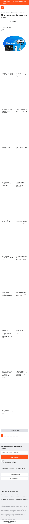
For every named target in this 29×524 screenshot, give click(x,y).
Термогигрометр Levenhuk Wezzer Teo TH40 (21, 147)
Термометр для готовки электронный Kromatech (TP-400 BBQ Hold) (21, 373)
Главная (3, 12)
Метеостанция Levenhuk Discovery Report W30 (6, 147)
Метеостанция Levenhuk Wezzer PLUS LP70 (7, 258)
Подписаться (14, 457)
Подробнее (9, 522)
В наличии (5, 29)
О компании (4, 491)
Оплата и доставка (13, 491)
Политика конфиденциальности (8, 519)
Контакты (24, 496)
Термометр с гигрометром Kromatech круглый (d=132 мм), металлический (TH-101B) (6, 334)
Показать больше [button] (14, 430)
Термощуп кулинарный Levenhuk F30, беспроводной (21, 221)
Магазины (18, 496)
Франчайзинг (10, 499)
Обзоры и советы (5, 496)
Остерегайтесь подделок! (21, 499)
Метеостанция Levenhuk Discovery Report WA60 (6, 184)
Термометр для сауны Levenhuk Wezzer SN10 (7, 74)
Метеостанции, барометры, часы (18, 12)
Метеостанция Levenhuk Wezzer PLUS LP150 (7, 412)
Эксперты (3, 499)
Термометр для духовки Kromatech (6, 220)
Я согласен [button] (23, 522)
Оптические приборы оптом (8, 494)
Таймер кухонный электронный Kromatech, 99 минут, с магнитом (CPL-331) (6, 295)
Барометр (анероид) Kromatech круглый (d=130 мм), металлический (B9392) (6, 374)
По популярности (5, 27)
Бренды (13, 496)
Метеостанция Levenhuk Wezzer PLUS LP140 (21, 332)
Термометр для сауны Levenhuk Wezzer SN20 (21, 110)
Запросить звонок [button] (15, 474)
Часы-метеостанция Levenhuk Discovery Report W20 (6, 111)
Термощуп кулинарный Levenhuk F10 (21, 75)
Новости (18, 494)
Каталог (7, 12)
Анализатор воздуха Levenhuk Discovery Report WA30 (21, 294)
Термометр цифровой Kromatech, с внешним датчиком (21, 258)
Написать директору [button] (15, 478)
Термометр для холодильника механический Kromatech (20, 184)
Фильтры (14, 21)
